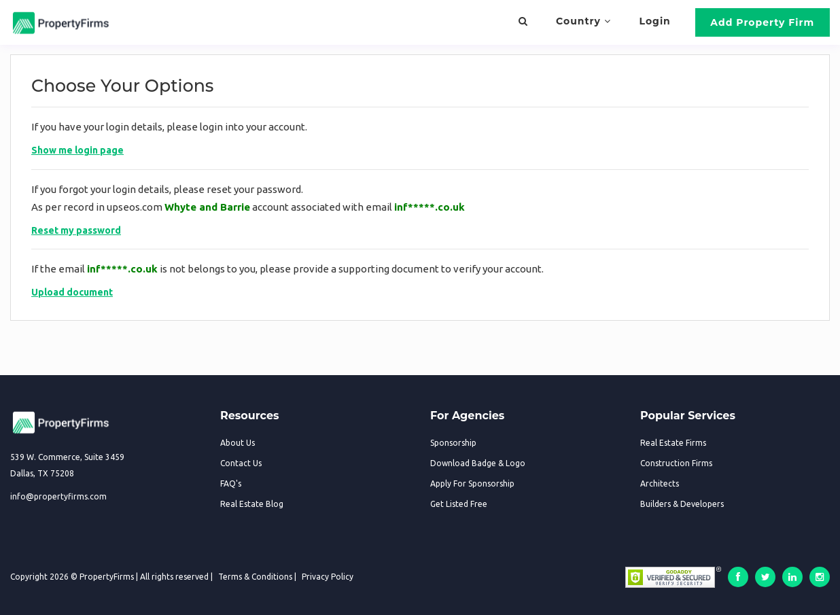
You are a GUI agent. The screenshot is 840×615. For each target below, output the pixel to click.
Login (655, 21)
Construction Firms (676, 463)
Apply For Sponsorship (472, 483)
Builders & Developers (682, 503)
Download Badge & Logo (477, 463)
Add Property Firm (762, 22)
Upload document (72, 292)
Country (583, 21)
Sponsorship (453, 442)
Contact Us (241, 463)
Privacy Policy (327, 576)
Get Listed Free (458, 503)
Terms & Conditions (255, 576)
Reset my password (76, 230)
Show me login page (77, 150)
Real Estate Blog (251, 503)
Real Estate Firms (673, 442)
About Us (237, 442)
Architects (659, 483)
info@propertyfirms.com (58, 496)
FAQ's (230, 483)
